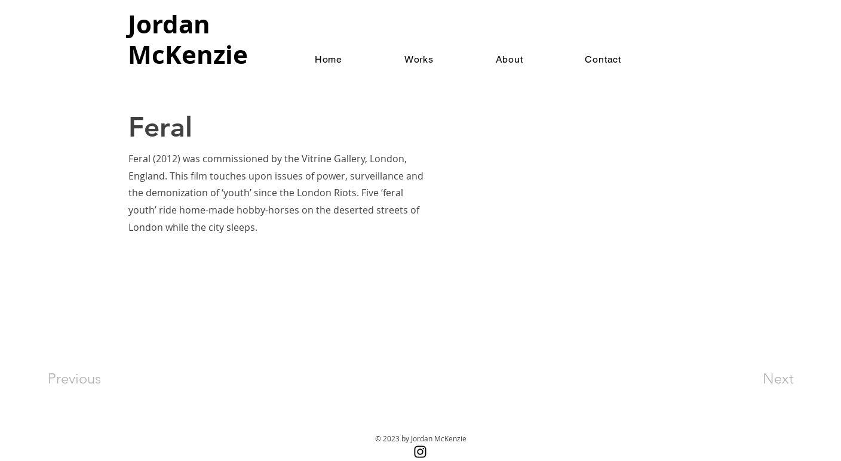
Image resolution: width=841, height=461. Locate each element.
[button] (419, 59)
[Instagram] (420, 452)
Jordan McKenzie (188, 39)
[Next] (754, 379)
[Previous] (90, 379)
